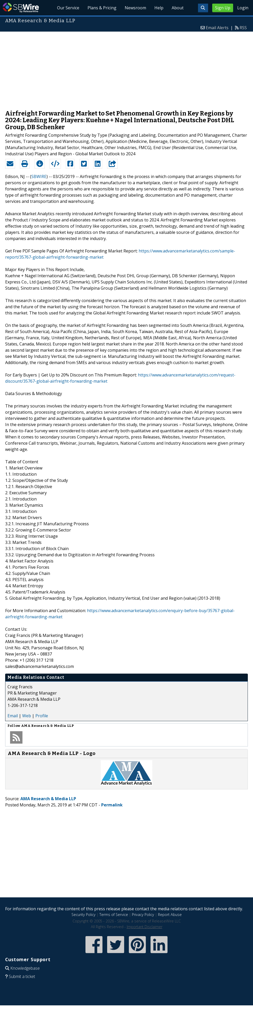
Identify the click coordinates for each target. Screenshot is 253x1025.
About (178, 8)
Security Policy (84, 914)
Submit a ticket (22, 976)
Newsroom (135, 8)
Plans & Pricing (102, 8)
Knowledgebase (25, 968)
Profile (41, 716)
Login (242, 8)
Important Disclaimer (144, 926)
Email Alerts (217, 27)
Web (26, 716)
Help (158, 8)
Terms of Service (113, 914)
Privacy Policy (143, 914)
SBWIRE (38, 176)
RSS (243, 27)
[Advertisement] (126, 68)
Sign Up (222, 8)
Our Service (68, 8)
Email (12, 716)
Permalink (112, 805)
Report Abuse (170, 914)
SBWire (21, 8)
